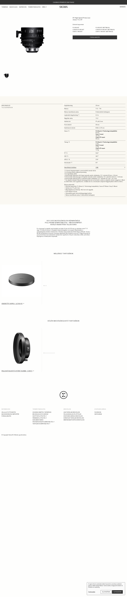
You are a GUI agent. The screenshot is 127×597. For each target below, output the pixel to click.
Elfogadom (117, 592)
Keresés (122, 7)
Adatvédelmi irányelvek (72, 567)
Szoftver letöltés (39, 571)
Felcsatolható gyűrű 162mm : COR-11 (17, 371)
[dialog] (106, 588)
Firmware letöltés (39, 573)
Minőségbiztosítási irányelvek (74, 575)
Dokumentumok (38, 575)
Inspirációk (23, 7)
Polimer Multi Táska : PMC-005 (56, 423)
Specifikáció (6, 105)
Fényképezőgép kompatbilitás (43, 577)
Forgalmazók (95, 37)
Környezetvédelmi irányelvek (74, 573)
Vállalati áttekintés (9, 567)
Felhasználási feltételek (72, 569)
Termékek (5, 7)
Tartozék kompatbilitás (41, 579)
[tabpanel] (32, 40)
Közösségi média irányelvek (73, 571)
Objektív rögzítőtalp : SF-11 (97, 304)
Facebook (97, 567)
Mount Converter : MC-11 (54, 474)
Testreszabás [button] (91, 592)
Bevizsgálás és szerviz (40, 569)
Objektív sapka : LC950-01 (12, 304)
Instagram (98, 569)
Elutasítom (106, 592)
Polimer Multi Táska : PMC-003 (98, 371)
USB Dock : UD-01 (8, 474)
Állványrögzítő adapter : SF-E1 (98, 423)
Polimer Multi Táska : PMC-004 (14, 423)
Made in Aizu (13, 7)
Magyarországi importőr (10, 569)
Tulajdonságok (7, 107)
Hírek (43, 7)
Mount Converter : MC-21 (96, 474)
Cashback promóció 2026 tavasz (63, 2)
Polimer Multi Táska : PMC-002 (56, 371)
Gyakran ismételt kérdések (42, 567)
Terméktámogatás (34, 7)
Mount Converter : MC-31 (12, 526)
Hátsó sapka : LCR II (51, 304)
